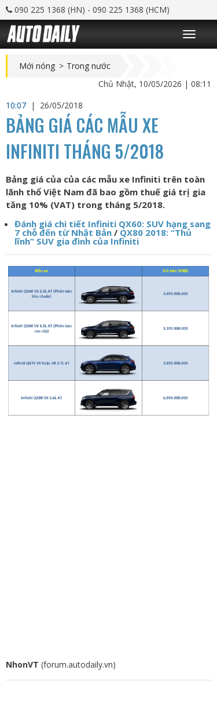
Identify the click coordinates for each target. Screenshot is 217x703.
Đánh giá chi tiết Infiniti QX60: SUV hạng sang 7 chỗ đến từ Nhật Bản (112, 228)
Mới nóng (37, 66)
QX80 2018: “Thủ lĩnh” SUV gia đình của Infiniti (103, 237)
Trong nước (89, 66)
